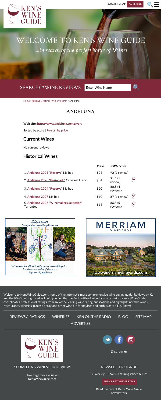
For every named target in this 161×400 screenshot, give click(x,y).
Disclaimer (119, 351)
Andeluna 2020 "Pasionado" (46, 180)
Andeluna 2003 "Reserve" (44, 172)
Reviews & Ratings (41, 100)
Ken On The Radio (94, 316)
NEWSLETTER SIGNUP (119, 367)
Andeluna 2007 (38, 196)
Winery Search (59, 100)
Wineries (60, 316)
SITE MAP (120, 3)
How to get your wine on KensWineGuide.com (42, 377)
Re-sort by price (57, 130)
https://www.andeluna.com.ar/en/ (59, 123)
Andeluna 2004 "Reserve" (44, 188)
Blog (123, 316)
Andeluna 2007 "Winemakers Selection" (54, 203)
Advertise (80, 323)
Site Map (143, 316)
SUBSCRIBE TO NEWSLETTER (119, 381)
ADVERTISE (135, 3)
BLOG (110, 3)
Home (26, 100)
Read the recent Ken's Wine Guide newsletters (119, 391)
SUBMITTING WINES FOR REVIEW (42, 367)
